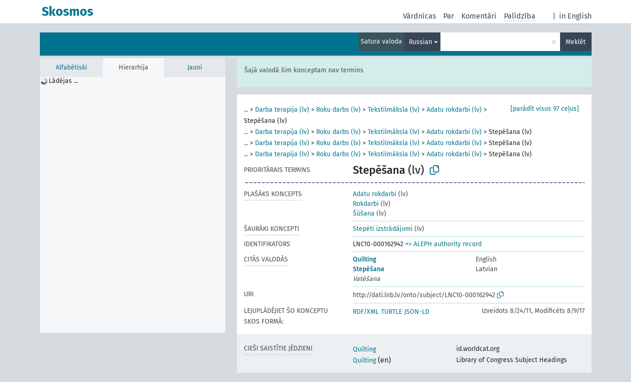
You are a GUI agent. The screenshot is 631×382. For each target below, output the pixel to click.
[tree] (132, 205)
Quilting (364, 259)
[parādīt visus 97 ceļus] (544, 109)
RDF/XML (366, 312)
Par (448, 16)
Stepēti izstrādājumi (383, 229)
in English (575, 16)
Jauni (194, 67)
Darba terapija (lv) (282, 110)
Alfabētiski (71, 67)
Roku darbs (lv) (338, 110)
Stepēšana (368, 269)
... (246, 110)
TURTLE (391, 312)
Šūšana (364, 213)
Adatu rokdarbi (374, 194)
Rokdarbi (366, 204)
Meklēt (576, 42)
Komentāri (479, 16)
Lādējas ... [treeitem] (63, 81)
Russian (420, 42)
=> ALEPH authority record (443, 244)
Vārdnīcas (419, 16)
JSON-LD (416, 312)
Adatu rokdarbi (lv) (454, 110)
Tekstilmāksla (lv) (394, 110)
